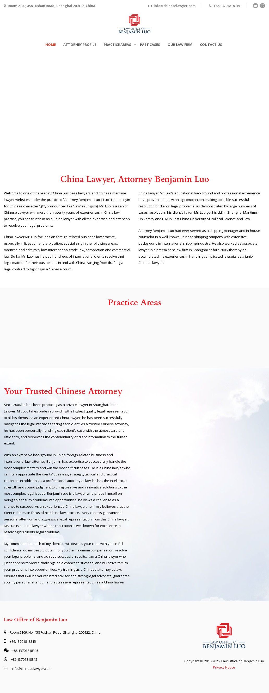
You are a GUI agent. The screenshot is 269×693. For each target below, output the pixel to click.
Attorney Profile (79, 44)
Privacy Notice (224, 667)
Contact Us (211, 44)
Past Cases (150, 44)
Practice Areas (117, 44)
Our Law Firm (180, 44)
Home (50, 44)
